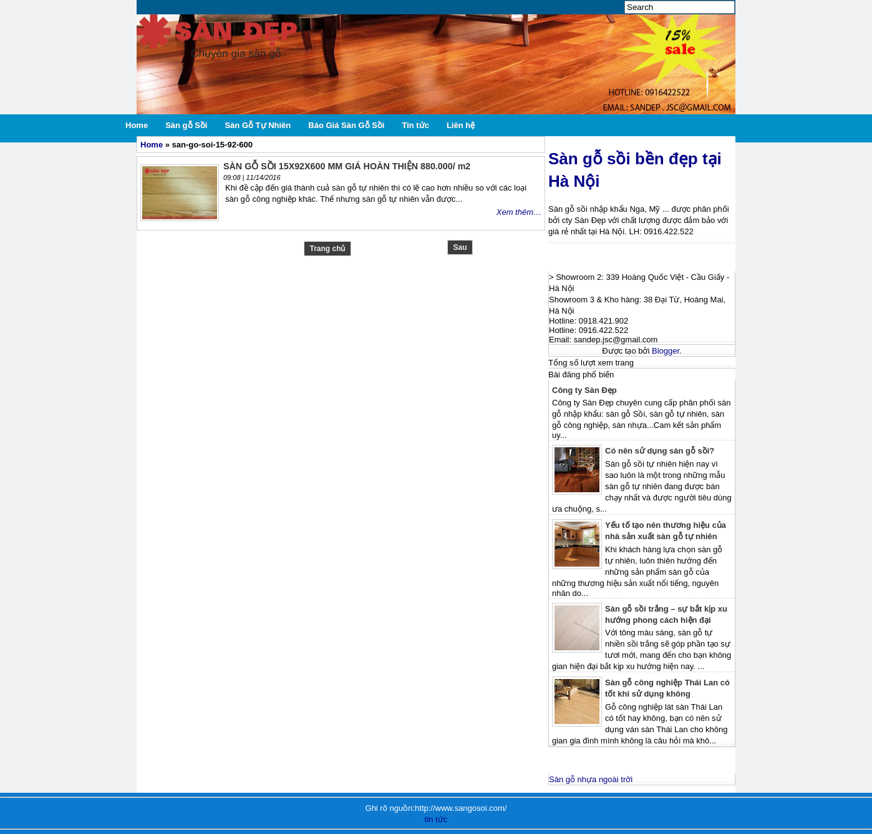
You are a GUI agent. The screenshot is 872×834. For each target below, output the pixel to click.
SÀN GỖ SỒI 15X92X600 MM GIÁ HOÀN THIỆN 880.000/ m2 (346, 166)
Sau (460, 247)
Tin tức (415, 125)
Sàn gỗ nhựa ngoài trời (590, 779)
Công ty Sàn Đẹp (584, 390)
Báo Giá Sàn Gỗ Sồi (346, 125)
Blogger (665, 350)
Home (136, 125)
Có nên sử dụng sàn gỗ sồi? (659, 450)
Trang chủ (327, 248)
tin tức (436, 819)
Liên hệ (461, 125)
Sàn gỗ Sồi (186, 125)
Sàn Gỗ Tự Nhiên (258, 125)
